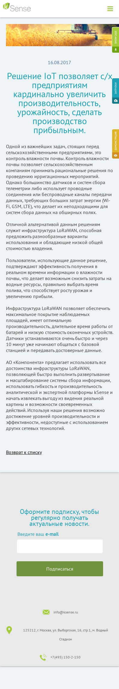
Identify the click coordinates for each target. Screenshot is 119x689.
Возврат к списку (24, 452)
